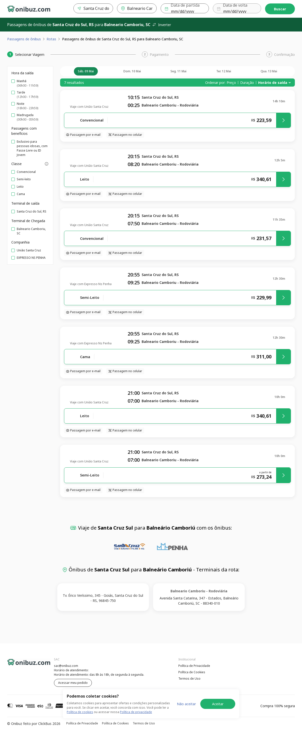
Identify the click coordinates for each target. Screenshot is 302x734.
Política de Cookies (191, 672)
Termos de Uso (189, 678)
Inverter (161, 24)
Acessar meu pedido (73, 683)
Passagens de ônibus (24, 39)
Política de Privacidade (194, 666)
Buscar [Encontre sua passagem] (280, 9)
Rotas (51, 39)
